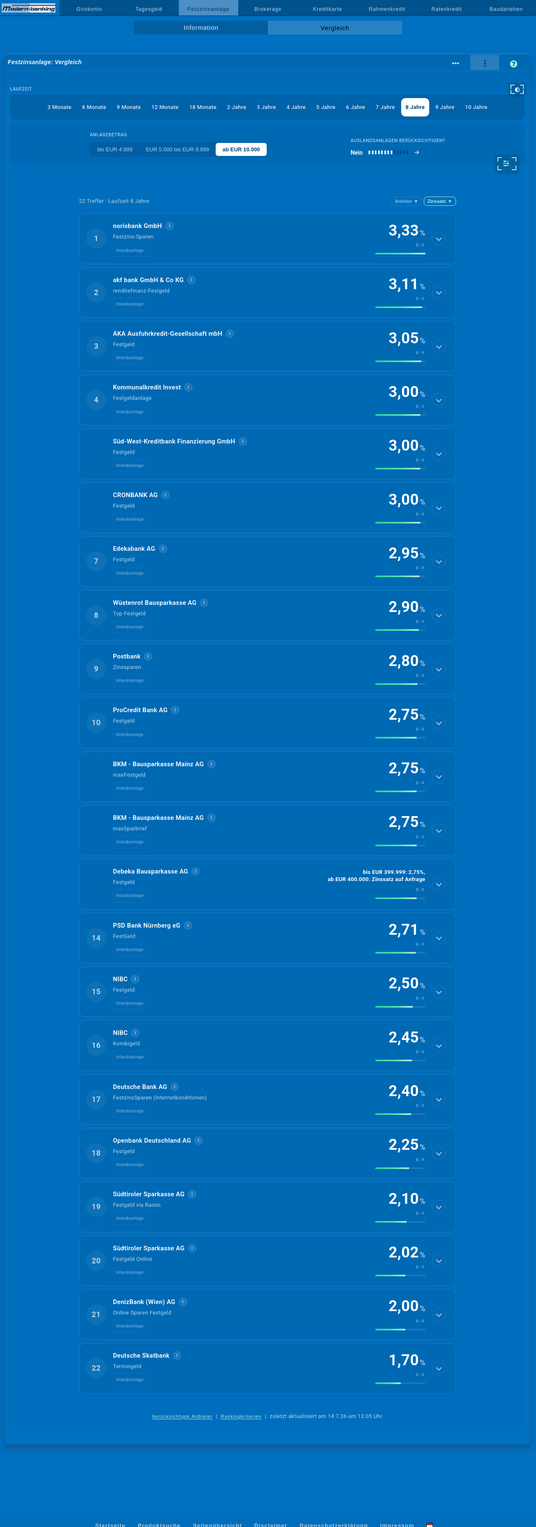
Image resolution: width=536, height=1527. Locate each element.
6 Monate (94, 107)
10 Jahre (476, 107)
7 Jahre (385, 107)
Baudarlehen (506, 9)
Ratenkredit (446, 9)
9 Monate (129, 107)
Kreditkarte (327, 9)
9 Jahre (445, 107)
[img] (400, 253)
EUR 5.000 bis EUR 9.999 (177, 149)
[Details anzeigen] (439, 238)
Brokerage (267, 9)
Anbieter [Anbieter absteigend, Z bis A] (406, 201)
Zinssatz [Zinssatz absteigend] (440, 201)
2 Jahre (236, 107)
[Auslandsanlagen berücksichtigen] (385, 152)
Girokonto (90, 9)
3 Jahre (266, 107)
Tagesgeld (148, 9)
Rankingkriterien (241, 1416)
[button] (268, 238)
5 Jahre (325, 107)
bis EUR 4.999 (114, 149)
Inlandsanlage (130, 250)
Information (200, 27)
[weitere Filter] (506, 163)
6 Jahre (355, 107)
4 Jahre (296, 107)
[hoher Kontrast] (517, 89)
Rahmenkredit (387, 9)
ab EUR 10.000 (241, 149)
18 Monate (202, 107)
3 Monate (59, 107)
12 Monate (164, 107)
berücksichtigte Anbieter (182, 1416)
